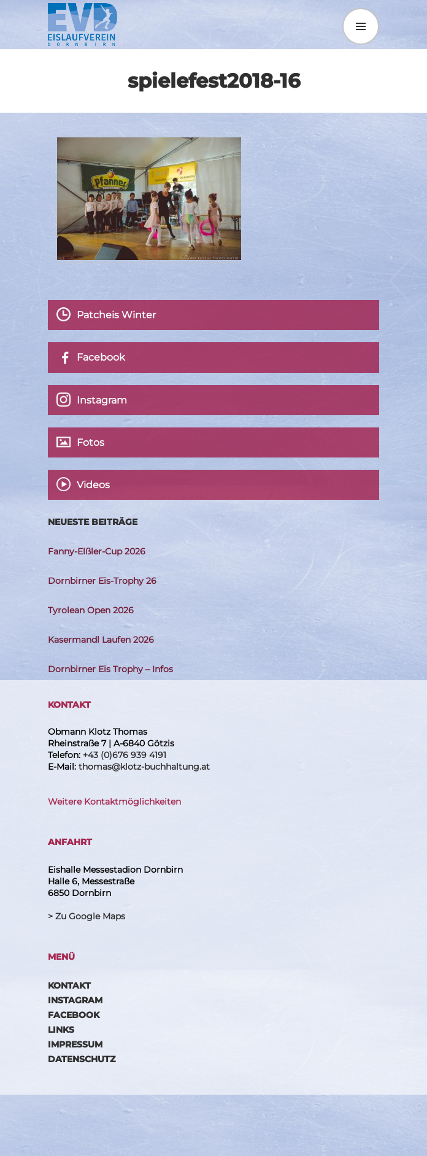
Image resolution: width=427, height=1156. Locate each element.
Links (61, 1029)
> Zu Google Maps (86, 916)
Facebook (73, 1014)
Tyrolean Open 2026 (91, 610)
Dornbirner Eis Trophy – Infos (110, 669)
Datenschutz (81, 1059)
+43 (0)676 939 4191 (124, 755)
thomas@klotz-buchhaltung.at (144, 766)
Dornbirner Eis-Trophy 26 (102, 580)
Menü (361, 26)
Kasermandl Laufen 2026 (101, 639)
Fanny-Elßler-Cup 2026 (96, 551)
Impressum (75, 1044)
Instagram (75, 1000)
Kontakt (69, 985)
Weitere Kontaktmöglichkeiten (114, 801)
